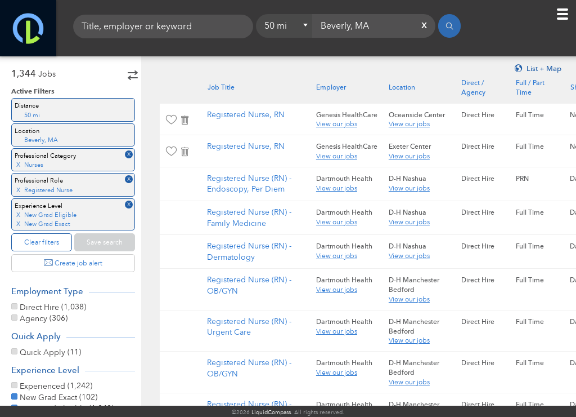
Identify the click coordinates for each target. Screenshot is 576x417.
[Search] (449, 28)
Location (410, 87)
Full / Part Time (538, 87)
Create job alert (73, 263)
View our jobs (344, 124)
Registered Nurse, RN (254, 114)
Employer (339, 87)
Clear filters (41, 242)
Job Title (228, 87)
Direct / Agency (482, 87)
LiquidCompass (271, 412)
